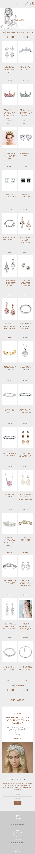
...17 (25, 37)
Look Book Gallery (17, 832)
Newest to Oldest (10, 32)
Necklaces (17, 851)
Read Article (17, 738)
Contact (17, 830)
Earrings (17, 849)
